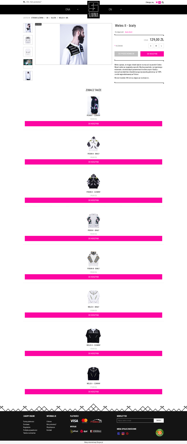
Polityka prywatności (30, 430)
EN (28, 2)
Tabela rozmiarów (29, 433)
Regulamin (26, 427)
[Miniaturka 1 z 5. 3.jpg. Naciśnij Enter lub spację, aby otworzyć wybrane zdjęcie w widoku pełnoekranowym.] (28, 28)
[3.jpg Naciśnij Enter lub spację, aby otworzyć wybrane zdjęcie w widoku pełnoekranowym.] (73, 44)
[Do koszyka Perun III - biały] (93, 276)
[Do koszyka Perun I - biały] (93, 238)
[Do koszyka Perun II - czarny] (93, 200)
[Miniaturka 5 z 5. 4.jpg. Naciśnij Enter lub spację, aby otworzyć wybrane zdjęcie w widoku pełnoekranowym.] (28, 75)
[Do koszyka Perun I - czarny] (93, 123)
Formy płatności (28, 421)
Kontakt (49, 430)
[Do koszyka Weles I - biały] (93, 315)
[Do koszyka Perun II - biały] (93, 162)
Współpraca (51, 427)
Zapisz (158, 420)
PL (24, 2)
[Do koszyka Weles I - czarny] (93, 391)
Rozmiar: (118, 46)
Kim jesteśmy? (35, 2)
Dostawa (26, 424)
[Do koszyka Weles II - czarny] (93, 353)
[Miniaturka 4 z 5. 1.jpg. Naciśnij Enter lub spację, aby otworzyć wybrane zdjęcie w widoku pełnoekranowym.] (28, 63)
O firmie (49, 421)
